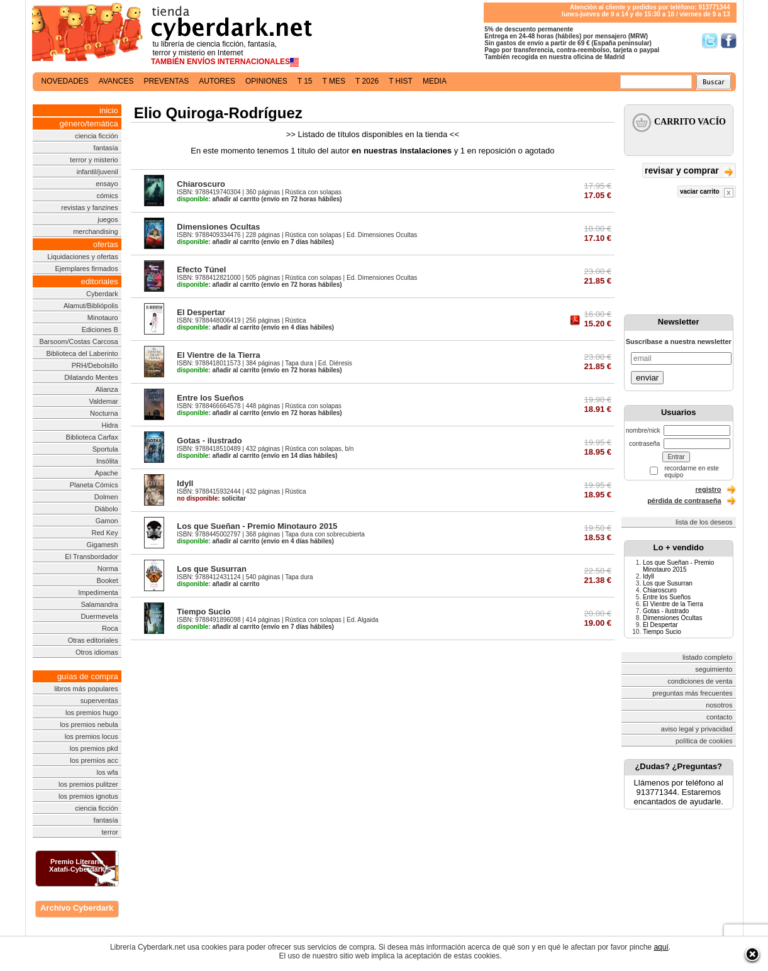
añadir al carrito (218, 199)
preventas (166, 81)
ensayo (107, 183)
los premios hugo (91, 712)
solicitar (211, 498)
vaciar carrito (706, 192)
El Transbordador (91, 556)
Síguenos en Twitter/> (710, 40)
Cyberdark (102, 293)
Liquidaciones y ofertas (82, 256)
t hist (401, 81)
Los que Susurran (212, 569)
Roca (110, 628)
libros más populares (86, 688)
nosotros (719, 705)
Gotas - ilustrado (209, 440)
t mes (334, 81)
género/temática (89, 123)
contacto (719, 717)
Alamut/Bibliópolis (91, 305)
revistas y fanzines (89, 207)
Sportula (105, 449)
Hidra (109, 425)
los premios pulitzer (88, 784)
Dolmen (106, 497)
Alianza (107, 389)
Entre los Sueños (210, 397)
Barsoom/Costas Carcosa (78, 341)
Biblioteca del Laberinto (82, 353)
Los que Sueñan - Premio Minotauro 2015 (257, 526)
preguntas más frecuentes (692, 693)
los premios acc (94, 760)
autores (217, 81)
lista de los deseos (704, 522)
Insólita (107, 461)
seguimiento (713, 669)
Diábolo (106, 509)
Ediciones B (100, 329)
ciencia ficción (96, 136)
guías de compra (87, 676)
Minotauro (102, 317)
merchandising (95, 231)
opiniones (266, 81)
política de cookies (704, 741)
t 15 (305, 81)
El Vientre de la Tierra (218, 355)
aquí (661, 947)
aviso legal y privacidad (697, 729)
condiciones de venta (699, 681)
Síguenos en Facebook (729, 40)
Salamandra (99, 604)
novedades (65, 81)
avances (116, 81)
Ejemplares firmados (86, 268)
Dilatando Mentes (91, 377)
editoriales (99, 281)
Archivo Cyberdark (76, 908)
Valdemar (103, 401)
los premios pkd (94, 748)
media (435, 81)
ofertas (105, 244)
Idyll (185, 483)
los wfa (107, 772)
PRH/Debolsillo (95, 365)
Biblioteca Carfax (92, 437)
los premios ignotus (88, 796)
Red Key (105, 532)
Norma (107, 568)
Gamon (107, 520)
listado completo (707, 657)
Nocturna (104, 413)
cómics (107, 195)
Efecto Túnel (201, 269)
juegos (107, 219)
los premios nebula (89, 724)
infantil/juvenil (97, 171)
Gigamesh (102, 544)
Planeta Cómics (94, 485)
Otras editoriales (93, 640)
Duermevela (99, 616)
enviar (647, 377)
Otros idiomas (96, 652)
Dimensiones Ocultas (218, 226)
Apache (106, 473)
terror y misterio (94, 160)
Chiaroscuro (201, 184)
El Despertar (201, 312)
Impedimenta (98, 592)
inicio (108, 110)
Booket (107, 580)
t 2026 (367, 81)
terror (109, 832)
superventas (99, 700)
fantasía (106, 148)
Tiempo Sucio (203, 611)
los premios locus (91, 736)
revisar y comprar (689, 171)
